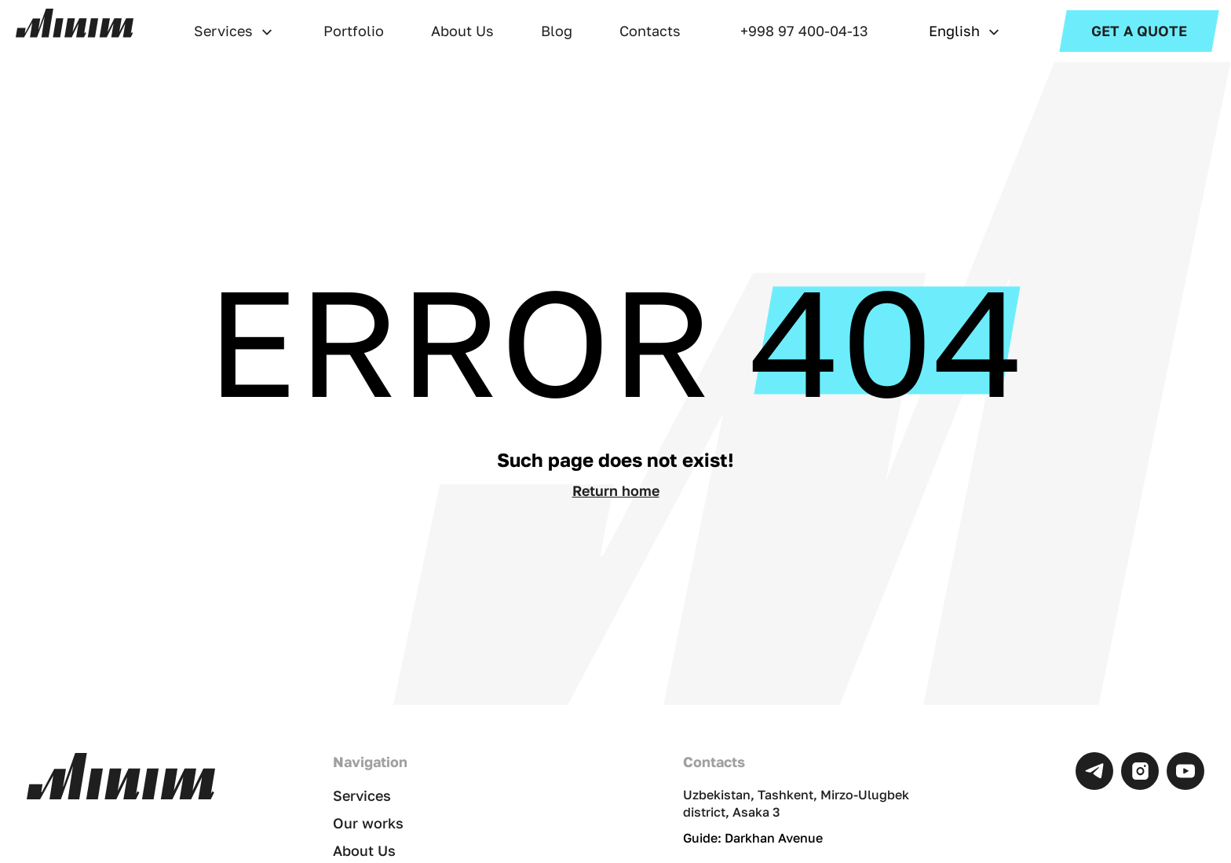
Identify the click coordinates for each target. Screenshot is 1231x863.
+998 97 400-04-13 (804, 30)
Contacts (650, 30)
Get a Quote (1139, 30)
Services (223, 30)
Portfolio (353, 30)
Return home (615, 490)
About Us (462, 30)
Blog (556, 30)
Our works (368, 823)
